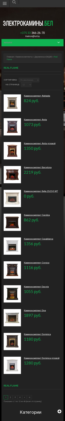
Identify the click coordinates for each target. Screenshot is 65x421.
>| (29, 397)
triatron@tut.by (32, 36)
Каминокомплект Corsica (36, 262)
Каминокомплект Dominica (37, 334)
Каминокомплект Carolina (37, 215)
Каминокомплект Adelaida (37, 96)
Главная (10, 57)
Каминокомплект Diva (35, 310)
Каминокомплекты (24, 57)
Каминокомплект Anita (35, 119)
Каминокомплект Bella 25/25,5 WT (41, 191)
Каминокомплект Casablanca (38, 239)
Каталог (8, 43)
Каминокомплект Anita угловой (39, 143)
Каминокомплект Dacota (36, 286)
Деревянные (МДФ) (43, 57)
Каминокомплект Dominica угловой (41, 358)
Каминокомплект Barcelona (38, 167)
